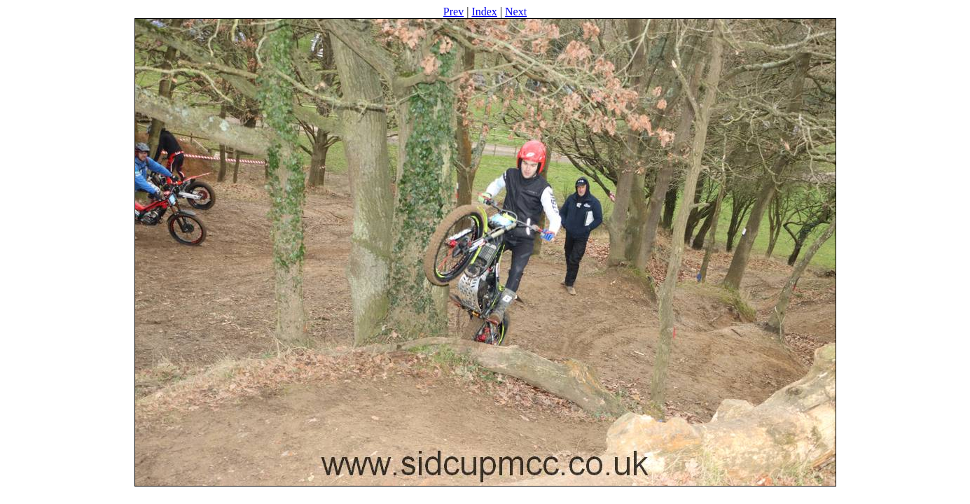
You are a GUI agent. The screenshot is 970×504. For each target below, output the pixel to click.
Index (484, 12)
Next (516, 12)
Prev (453, 12)
